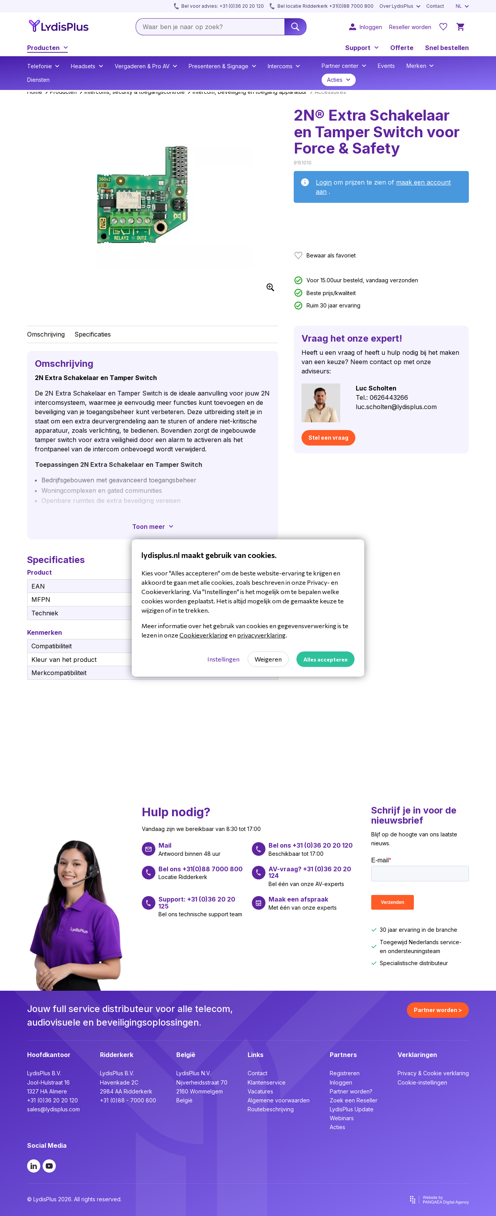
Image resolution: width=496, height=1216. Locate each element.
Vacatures (260, 1091)
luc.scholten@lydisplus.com (396, 407)
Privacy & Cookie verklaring (433, 1073)
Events (386, 65)
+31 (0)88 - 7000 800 (128, 1100)
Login (324, 182)
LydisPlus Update (352, 1109)
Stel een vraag (328, 437)
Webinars (342, 1118)
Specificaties (92, 334)
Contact (257, 1073)
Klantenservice (267, 1082)
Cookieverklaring (203, 635)
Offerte (401, 48)
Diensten (38, 79)
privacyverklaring (261, 635)
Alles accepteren (325, 659)
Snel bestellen (447, 48)
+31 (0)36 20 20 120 (52, 1100)
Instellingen (223, 659)
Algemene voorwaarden (279, 1100)
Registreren (345, 1073)
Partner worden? (351, 1091)
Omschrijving (46, 334)
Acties (337, 1127)
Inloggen (341, 1082)
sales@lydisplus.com (53, 1109)
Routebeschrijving (271, 1109)
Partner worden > (438, 1010)
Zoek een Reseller (353, 1100)
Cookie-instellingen (422, 1082)
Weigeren (268, 659)
